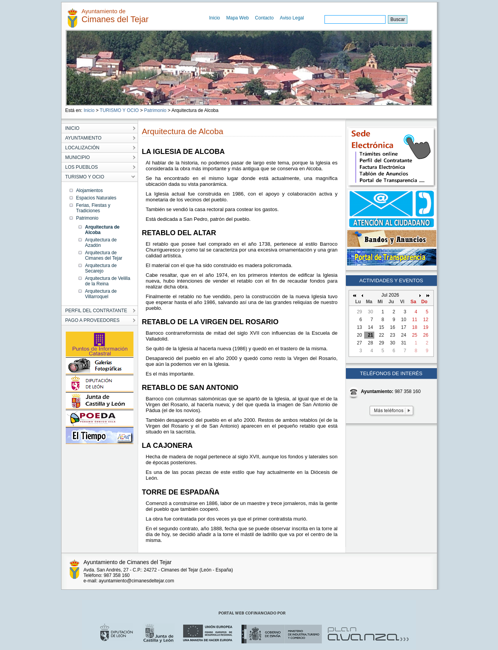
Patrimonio (155, 110)
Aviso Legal (292, 18)
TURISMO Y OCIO (119, 110)
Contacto (264, 18)
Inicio (214, 18)
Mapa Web (237, 18)
